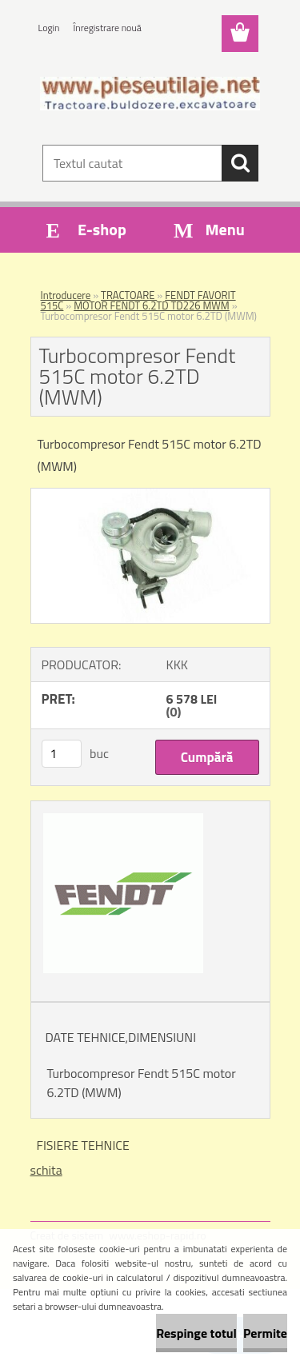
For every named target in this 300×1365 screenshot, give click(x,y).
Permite (265, 1333)
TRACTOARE (129, 295)
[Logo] (150, 94)
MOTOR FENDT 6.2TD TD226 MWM (152, 305)
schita (46, 1169)
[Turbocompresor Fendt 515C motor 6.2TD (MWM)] (150, 495)
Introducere (66, 295)
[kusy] (62, 754)
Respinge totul (196, 1333)
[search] (240, 163)
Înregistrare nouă (108, 27)
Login (49, 27)
